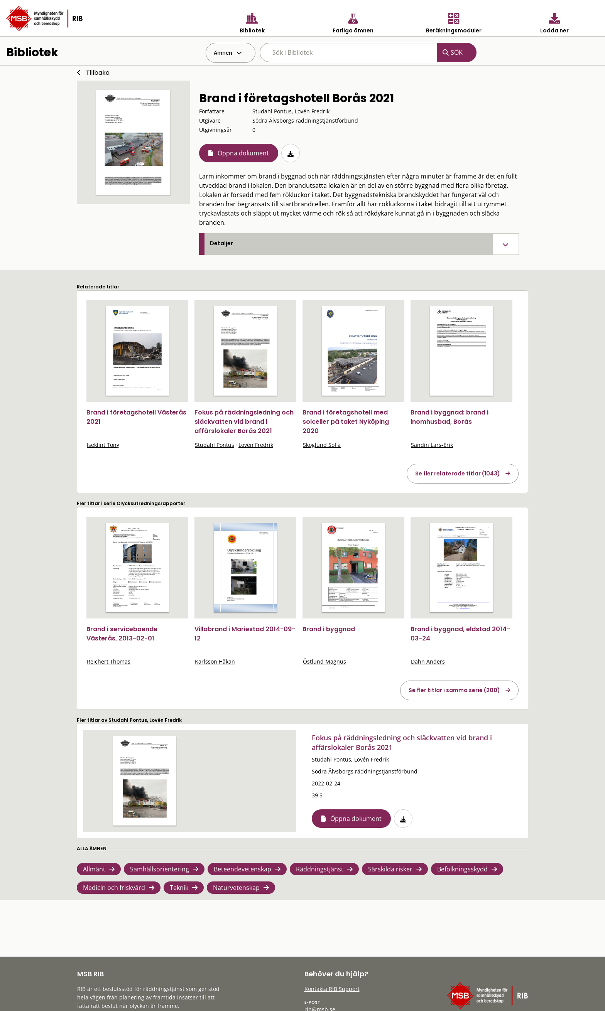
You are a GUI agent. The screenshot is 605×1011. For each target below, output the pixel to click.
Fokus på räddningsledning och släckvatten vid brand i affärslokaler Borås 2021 (244, 421)
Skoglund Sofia (322, 444)
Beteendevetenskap (242, 869)
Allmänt (94, 869)
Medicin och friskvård (114, 887)
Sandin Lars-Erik (432, 444)
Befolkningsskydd (462, 869)
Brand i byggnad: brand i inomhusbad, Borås (449, 417)
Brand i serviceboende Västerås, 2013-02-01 (121, 634)
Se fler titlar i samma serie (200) (454, 690)
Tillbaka (98, 72)
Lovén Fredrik (255, 444)
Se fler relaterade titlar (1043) (457, 473)
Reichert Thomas (108, 661)
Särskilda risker (390, 869)
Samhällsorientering (159, 869)
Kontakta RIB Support (332, 988)
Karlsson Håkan (215, 661)
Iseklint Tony (103, 444)
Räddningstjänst (319, 869)
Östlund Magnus (324, 661)
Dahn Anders (428, 661)
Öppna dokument (243, 153)
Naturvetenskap (236, 887)
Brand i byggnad (328, 629)
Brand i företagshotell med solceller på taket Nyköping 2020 (345, 421)
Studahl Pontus (214, 444)
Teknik (179, 887)
